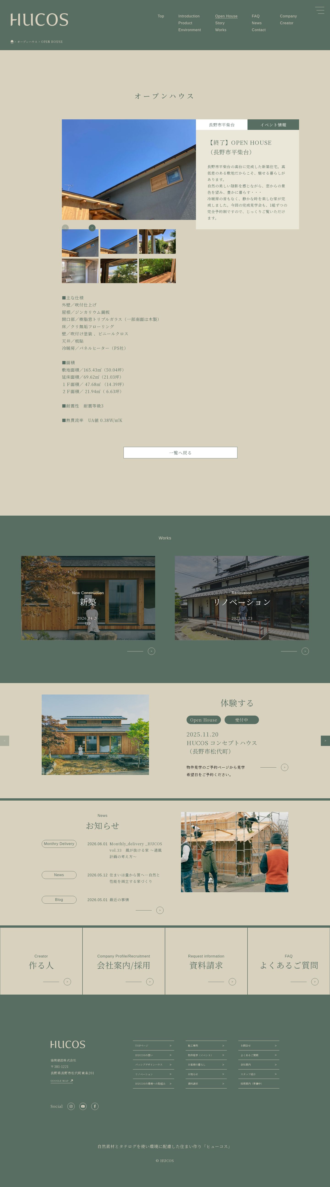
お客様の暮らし (197, 1064)
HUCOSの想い (144, 1055)
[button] (92, 227)
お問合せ (246, 1045)
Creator (287, 23)
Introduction (189, 16)
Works (220, 30)
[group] (165, 736)
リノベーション (144, 1074)
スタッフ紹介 (248, 1074)
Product (185, 23)
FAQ (256, 16)
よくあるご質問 (249, 1055)
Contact (259, 30)
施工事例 (193, 1045)
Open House (226, 16)
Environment (190, 30)
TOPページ (141, 1045)
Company (288, 16)
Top (161, 16)
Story (220, 23)
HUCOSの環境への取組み (150, 1083)
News (257, 23)
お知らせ (193, 1074)
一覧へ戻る (180, 452)
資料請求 (193, 1083)
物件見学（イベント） (200, 1055)
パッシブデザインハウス (148, 1064)
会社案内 (246, 1064)
